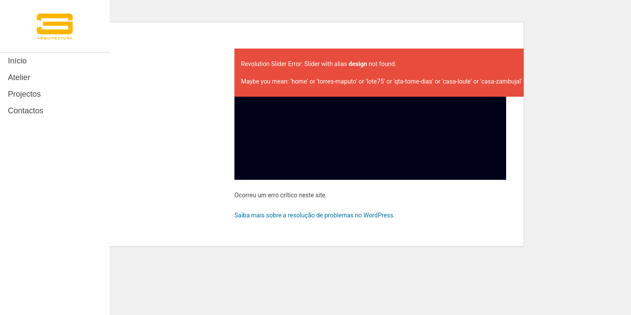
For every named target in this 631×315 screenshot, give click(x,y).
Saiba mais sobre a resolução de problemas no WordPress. (314, 215)
